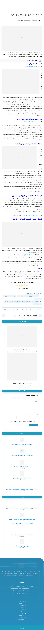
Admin (38, 293)
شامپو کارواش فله (13, 296)
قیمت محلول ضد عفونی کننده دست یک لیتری (22, 444)
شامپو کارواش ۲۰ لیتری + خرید (26, 301)
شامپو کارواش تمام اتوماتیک (21, 296)
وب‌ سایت (15, 414)
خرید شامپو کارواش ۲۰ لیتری (29, 254)
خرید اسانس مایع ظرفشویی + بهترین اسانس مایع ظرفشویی (22, 519)
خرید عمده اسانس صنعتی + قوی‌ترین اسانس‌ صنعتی (22, 535)
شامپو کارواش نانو (6, 296)
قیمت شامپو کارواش (17, 301)
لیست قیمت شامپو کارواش (37, 304)
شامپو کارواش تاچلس (30, 296)
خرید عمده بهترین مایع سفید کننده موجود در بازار (22, 456)
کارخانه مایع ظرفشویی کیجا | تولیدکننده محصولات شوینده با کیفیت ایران (22, 489)
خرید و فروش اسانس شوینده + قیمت (22, 546)
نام (37, 414)
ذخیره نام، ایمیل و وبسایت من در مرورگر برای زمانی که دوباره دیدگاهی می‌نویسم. (22, 421)
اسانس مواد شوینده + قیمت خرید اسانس (22, 478)
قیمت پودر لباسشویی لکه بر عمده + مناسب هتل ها (22, 524)
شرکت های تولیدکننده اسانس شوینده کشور (22, 467)
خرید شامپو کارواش (13, 190)
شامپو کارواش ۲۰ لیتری (35, 301)
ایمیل (26, 414)
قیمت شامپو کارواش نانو (30, 66)
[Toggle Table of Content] (39, 61)
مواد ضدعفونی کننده (38, 298)
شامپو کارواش (36, 296)
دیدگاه (36, 401)
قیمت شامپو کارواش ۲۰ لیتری (29, 121)
